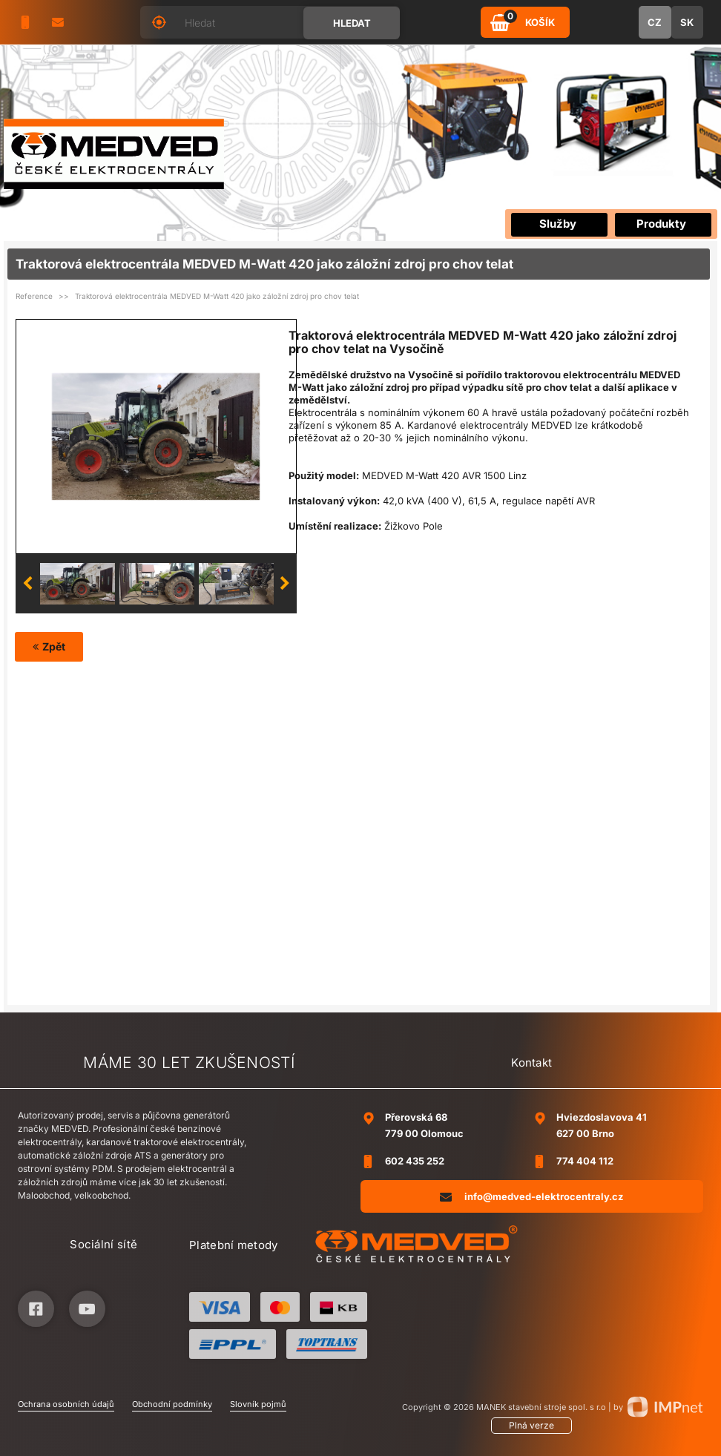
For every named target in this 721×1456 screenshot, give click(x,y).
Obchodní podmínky (172, 1404)
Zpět (49, 646)
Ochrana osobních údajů (66, 1404)
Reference (34, 295)
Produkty (661, 224)
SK (687, 22)
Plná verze (531, 1425)
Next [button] (284, 583)
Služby (557, 224)
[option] (155, 436)
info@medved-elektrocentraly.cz (531, 1196)
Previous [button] (27, 583)
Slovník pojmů (258, 1404)
